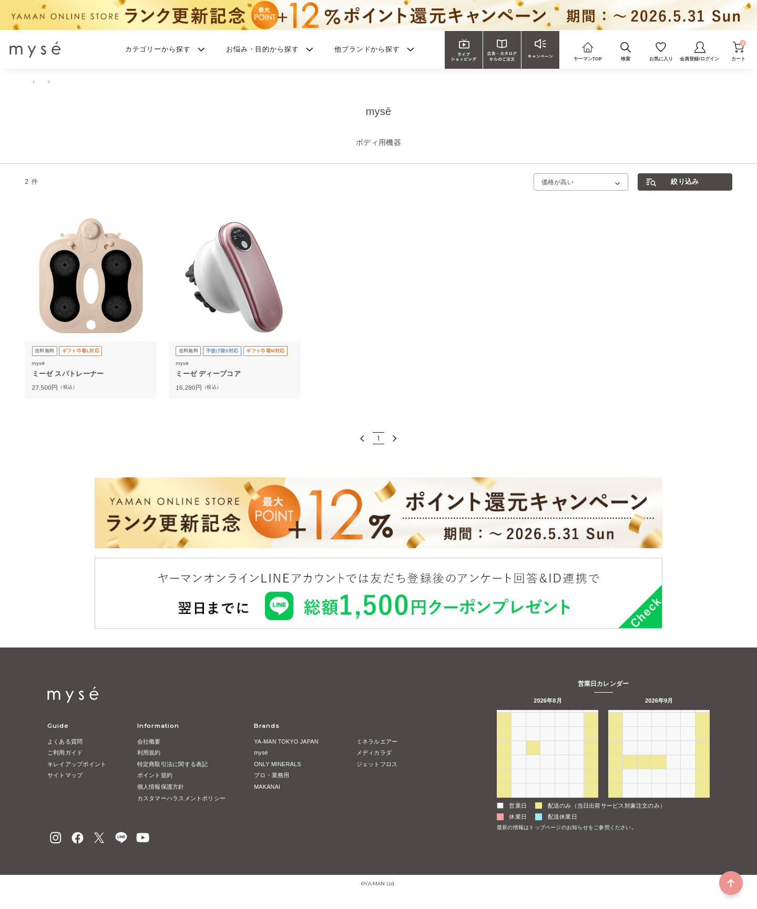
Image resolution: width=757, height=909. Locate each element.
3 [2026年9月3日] (562, 803)
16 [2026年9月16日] (659, 760)
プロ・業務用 (271, 775)
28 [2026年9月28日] (630, 788)
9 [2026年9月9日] (658, 746)
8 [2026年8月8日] (590, 746)
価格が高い (557, 182)
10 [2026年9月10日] (673, 746)
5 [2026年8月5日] (547, 746)
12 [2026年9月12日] (702, 746)
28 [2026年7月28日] (533, 732)
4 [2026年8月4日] (533, 746)
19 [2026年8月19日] (547, 774)
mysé (261, 752)
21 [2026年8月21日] (576, 774)
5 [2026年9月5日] (590, 803)
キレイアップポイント (76, 764)
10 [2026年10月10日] (702, 803)
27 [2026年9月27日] (615, 788)
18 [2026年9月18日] (687, 760)
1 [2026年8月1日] (590, 732)
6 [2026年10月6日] (644, 803)
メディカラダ (374, 752)
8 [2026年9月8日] (644, 746)
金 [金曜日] (576, 717)
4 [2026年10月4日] (615, 803)
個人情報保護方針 (161, 786)
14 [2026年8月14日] (576, 760)
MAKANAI (267, 786)
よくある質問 (65, 741)
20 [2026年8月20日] (562, 774)
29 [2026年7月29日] (547, 732)
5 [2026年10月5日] (629, 803)
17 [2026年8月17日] (518, 774)
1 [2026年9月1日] (533, 803)
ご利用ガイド (65, 752)
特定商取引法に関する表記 (172, 764)
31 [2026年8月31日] (518, 803)
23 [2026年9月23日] (659, 774)
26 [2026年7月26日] (503, 732)
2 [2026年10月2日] (687, 788)
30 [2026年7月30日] (562, 732)
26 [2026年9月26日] (702, 774)
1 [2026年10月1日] (673, 788)
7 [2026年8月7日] (576, 746)
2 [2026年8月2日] (503, 746)
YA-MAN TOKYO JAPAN (286, 741)
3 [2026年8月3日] (518, 746)
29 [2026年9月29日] (644, 788)
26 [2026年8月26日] (547, 788)
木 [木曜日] (562, 717)
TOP (30, 81)
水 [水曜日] (547, 717)
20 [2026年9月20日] (615, 774)
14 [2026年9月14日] (630, 760)
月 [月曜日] (518, 717)
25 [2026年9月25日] (687, 774)
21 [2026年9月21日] (630, 774)
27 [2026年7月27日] (518, 732)
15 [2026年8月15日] (591, 760)
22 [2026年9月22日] (644, 774)
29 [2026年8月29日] (591, 788)
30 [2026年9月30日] (659, 788)
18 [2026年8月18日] (533, 774)
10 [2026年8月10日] (518, 760)
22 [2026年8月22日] (591, 774)
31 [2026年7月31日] (576, 732)
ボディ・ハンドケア (72, 81)
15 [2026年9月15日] (644, 760)
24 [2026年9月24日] (673, 774)
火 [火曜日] (533, 717)
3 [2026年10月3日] (702, 788)
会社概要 (149, 741)
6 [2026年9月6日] (615, 746)
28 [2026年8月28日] (576, 788)
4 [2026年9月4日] (576, 803)
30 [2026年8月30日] (503, 803)
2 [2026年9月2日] (547, 803)
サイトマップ (65, 775)
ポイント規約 (154, 775)
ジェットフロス (377, 764)
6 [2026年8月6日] (562, 746)
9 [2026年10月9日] (687, 803)
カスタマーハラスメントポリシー (181, 798)
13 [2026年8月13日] (562, 760)
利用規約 (149, 752)
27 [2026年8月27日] (562, 788)
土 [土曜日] (591, 717)
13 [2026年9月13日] (615, 760)
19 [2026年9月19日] (702, 760)
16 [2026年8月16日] (503, 774)
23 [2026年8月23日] (503, 788)
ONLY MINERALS (277, 764)
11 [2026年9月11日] (687, 746)
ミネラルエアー (377, 741)
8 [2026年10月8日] (673, 803)
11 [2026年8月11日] (533, 760)
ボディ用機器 (123, 81)
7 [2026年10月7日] (658, 803)
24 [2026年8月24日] (518, 788)
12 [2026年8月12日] (547, 760)
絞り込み (685, 181)
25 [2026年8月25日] (533, 788)
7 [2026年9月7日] (629, 746)
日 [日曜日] (504, 717)
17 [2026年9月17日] (673, 760)
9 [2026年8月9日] (503, 760)
